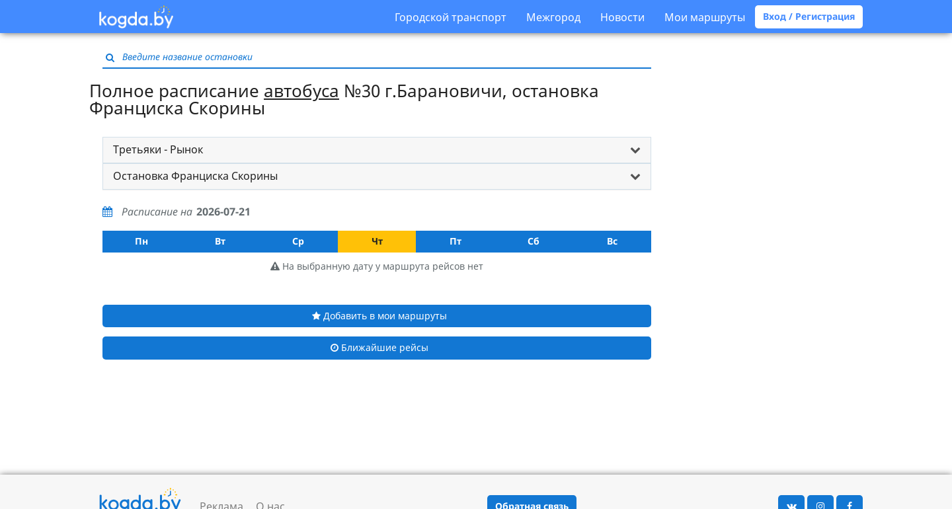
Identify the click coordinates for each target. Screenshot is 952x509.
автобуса (301, 90)
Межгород (553, 17)
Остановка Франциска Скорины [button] (195, 176)
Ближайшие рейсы (379, 347)
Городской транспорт (450, 17)
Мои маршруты (704, 17)
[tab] (377, 150)
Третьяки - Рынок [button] (158, 149)
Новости (622, 17)
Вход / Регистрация (809, 16)
